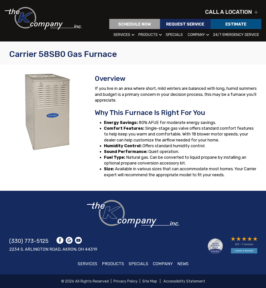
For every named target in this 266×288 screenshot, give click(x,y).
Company (196, 34)
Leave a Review (244, 251)
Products (148, 34)
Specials (174, 34)
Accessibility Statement (184, 281)
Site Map (149, 281)
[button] (256, 12)
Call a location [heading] (228, 12)
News (183, 263)
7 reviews (247, 244)
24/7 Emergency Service (236, 34)
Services (121, 34)
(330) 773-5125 (28, 241)
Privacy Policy (125, 281)
